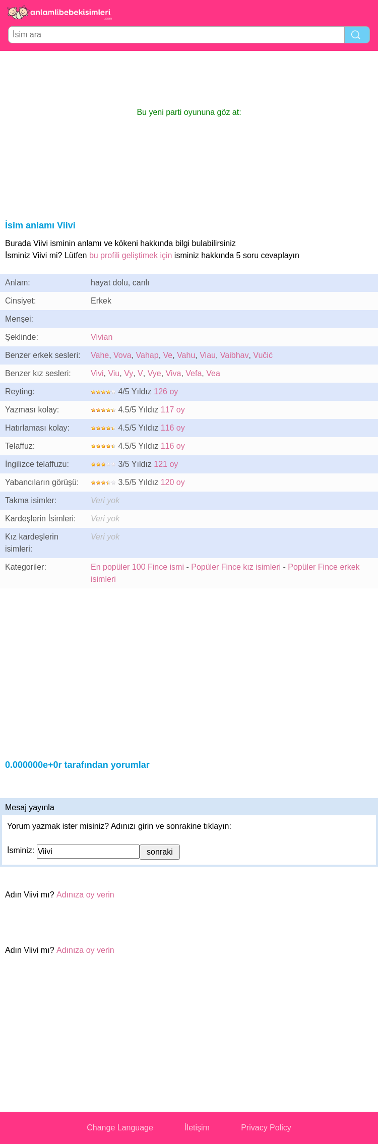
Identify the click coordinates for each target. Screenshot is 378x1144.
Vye (154, 373)
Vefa (193, 373)
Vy (128, 373)
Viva (173, 373)
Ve (168, 355)
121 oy (166, 464)
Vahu (186, 355)
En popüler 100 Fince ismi (137, 567)
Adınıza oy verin (85, 894)
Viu (113, 373)
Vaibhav (234, 355)
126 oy (166, 391)
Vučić (263, 355)
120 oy (173, 482)
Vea (213, 373)
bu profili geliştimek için (130, 255)
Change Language (120, 1127)
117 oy (173, 409)
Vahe (100, 355)
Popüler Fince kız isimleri (236, 567)
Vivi (97, 373)
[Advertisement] (189, 78)
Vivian (101, 337)
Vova (122, 355)
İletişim (197, 1127)
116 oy (173, 428)
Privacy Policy (266, 1127)
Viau (208, 355)
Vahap (147, 355)
